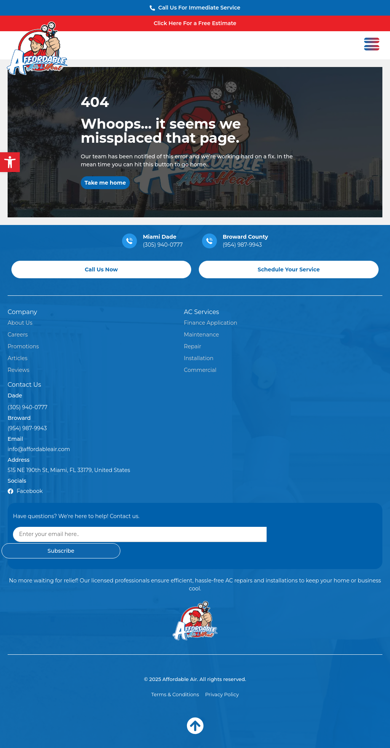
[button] (10, 162)
